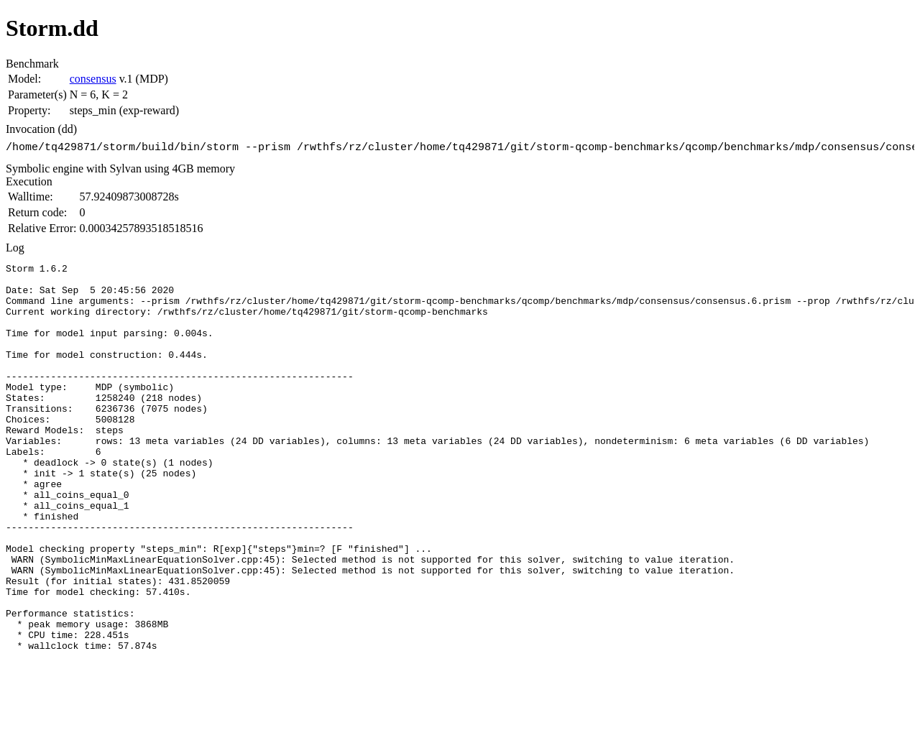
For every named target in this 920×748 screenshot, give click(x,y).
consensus (93, 79)
